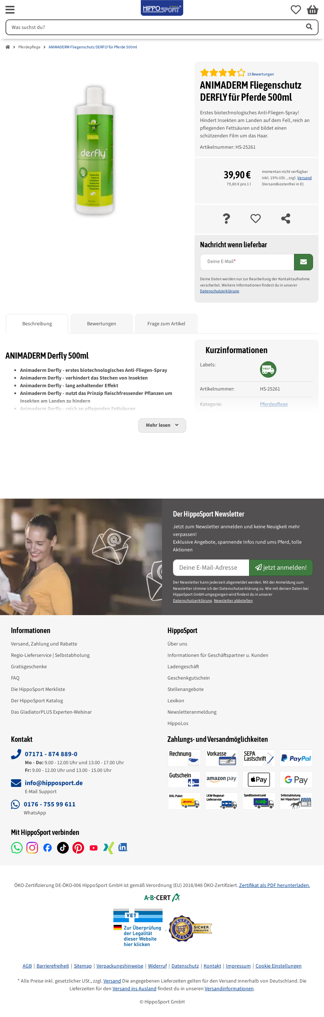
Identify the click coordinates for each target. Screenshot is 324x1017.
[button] (295, 9)
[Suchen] (152, 27)
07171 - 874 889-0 (51, 754)
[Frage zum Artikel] (226, 219)
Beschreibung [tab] (37, 324)
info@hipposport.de (54, 783)
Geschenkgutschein (188, 678)
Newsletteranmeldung (191, 712)
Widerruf (157, 966)
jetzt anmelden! (281, 567)
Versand (304, 178)
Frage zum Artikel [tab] (166, 324)
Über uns (177, 644)
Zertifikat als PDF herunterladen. (274, 885)
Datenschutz (185, 966)
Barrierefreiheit (53, 966)
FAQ (15, 678)
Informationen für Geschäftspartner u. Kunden (217, 655)
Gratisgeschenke (29, 666)
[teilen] (286, 219)
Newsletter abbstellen (233, 600)
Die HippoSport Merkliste (38, 689)
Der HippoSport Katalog (37, 700)
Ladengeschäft (183, 666)
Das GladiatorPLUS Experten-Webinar (51, 712)
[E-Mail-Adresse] (211, 567)
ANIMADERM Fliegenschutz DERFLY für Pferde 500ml (93, 47)
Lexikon (175, 700)
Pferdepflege (29, 47)
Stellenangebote (185, 689)
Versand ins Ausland (135, 988)
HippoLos (177, 723)
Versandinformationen (229, 988)
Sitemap (83, 966)
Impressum (238, 966)
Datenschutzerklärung (219, 291)
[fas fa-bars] (10, 10)
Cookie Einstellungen (279, 966)
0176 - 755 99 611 (50, 804)
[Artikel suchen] (309, 27)
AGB (27, 966)
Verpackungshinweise (120, 966)
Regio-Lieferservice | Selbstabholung (50, 655)
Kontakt (212, 966)
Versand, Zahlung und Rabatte (44, 644)
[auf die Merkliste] (255, 219)
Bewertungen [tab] (101, 324)
